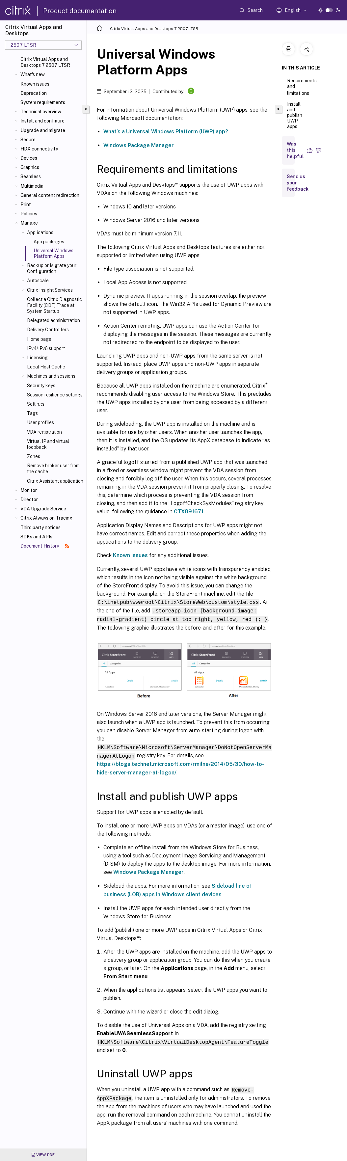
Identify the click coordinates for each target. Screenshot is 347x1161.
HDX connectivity (39, 148)
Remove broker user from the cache (53, 468)
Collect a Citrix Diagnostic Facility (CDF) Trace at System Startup (54, 305)
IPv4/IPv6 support (46, 348)
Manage (29, 223)
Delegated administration (53, 320)
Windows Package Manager (138, 145)
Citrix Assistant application (55, 481)
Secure (28, 139)
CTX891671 (188, 511)
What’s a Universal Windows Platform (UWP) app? (165, 131)
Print (25, 204)
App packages (49, 241)
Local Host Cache (46, 366)
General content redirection (49, 195)
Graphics (29, 167)
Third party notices (40, 527)
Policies (28, 213)
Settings (35, 404)
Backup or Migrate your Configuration (51, 268)
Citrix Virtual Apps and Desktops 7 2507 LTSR (45, 62)
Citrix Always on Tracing (46, 518)
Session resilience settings (55, 394)
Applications (40, 232)
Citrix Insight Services (50, 290)
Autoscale (38, 280)
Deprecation (33, 93)
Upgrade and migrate (42, 130)
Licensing (37, 357)
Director (29, 499)
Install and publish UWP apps (294, 118)
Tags (32, 413)
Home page (39, 339)
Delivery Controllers (48, 329)
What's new (32, 74)
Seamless (30, 176)
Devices (28, 158)
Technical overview (40, 111)
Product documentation (80, 11)
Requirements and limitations (302, 87)
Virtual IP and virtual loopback (48, 444)
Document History (44, 546)
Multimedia (31, 186)
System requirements (42, 102)
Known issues (34, 84)
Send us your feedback (297, 183)
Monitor (28, 490)
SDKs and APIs (36, 536)
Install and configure (42, 120)
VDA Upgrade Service (43, 508)
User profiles (40, 422)
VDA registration (44, 432)
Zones (33, 456)
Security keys (41, 385)
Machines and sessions (51, 376)
